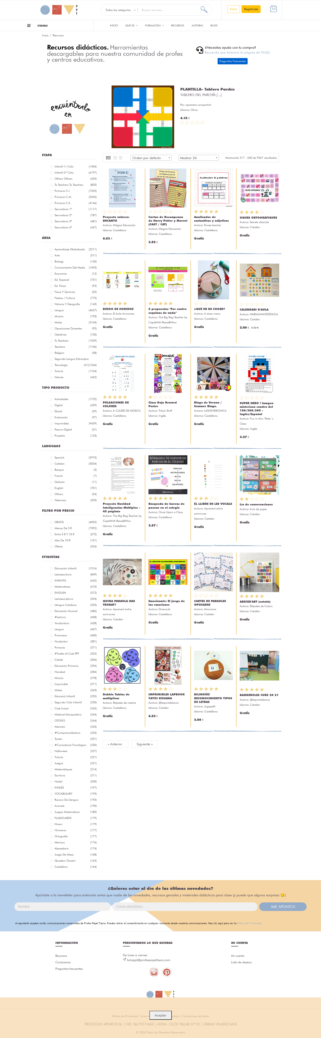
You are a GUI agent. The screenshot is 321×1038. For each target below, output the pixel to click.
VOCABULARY (76, 794)
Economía (76, 274)
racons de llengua (76, 800)
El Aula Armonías (123, 313)
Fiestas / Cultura (76, 298)
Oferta (76, 546)
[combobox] (151, 158)
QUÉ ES (131, 25)
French (76, 476)
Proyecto (76, 436)
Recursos (177, 25)
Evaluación (76, 417)
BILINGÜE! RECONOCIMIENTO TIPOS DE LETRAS (213, 698)
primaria (76, 647)
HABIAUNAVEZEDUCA (264, 314)
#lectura (76, 617)
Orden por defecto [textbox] (146, 158)
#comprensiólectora (76, 733)
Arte (76, 255)
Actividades (76, 399)
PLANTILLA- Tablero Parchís (207, 89)
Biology (76, 261)
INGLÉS (76, 787)
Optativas (76, 334)
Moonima (210, 609)
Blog (214, 25)
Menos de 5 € (76, 528)
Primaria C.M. (76, 197)
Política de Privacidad (249, 923)
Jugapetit (209, 706)
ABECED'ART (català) (255, 601)
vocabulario (76, 623)
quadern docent (76, 861)
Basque (76, 470)
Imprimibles (76, 423)
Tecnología (72, 365)
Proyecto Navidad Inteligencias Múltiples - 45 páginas (121, 507)
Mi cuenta (237, 956)
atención (76, 727)
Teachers (76, 347)
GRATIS (76, 522)
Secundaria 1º (76, 209)
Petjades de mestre (124, 702)
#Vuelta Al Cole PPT (76, 654)
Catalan (76, 464)
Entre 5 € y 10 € (76, 534)
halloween (76, 751)
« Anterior (115, 744)
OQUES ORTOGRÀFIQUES (258, 217)
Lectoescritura (76, 574)
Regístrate (251, 9)
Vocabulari (76, 641)
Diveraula (164, 609)
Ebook (76, 411)
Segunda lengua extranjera (76, 359)
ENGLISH (76, 593)
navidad (76, 672)
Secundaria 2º (76, 215)
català (76, 660)
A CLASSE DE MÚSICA (127, 410)
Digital (76, 405)
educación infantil (76, 568)
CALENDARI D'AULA (254, 309)
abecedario (76, 848)
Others (76, 494)
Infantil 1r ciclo (76, 166)
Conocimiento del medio (76, 267)
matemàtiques (76, 769)
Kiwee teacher (212, 225)
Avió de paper (258, 509)
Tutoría (76, 371)
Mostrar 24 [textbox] (188, 158)
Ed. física (76, 286)
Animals (76, 806)
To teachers (76, 341)
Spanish (76, 457)
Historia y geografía (76, 304)
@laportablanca (169, 702)
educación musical (76, 611)
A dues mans (212, 313)
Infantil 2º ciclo (76, 172)
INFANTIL (76, 580)
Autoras (197, 25)
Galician (76, 482)
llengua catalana (76, 605)
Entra (233, 9)
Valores (76, 377)
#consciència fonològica (76, 745)
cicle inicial (76, 708)
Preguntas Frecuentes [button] (232, 61)
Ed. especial (76, 280)
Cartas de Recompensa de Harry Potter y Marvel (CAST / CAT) (167, 220)
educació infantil (76, 696)
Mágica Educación (124, 225)
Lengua (76, 310)
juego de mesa (76, 854)
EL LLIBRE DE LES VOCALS (213, 503)
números (76, 830)
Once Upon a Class (171, 512)
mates (76, 690)
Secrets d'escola (259, 222)
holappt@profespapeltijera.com (148, 960)
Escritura (76, 775)
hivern (76, 824)
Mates (76, 322)
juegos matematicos (76, 812)
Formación (154, 25)
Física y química (76, 292)
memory (76, 842)
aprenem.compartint (198, 104)
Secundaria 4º (76, 227)
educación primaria (76, 666)
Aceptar (160, 1015)
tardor (76, 739)
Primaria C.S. (76, 203)
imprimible (76, 684)
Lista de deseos (241, 962)
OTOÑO (76, 721)
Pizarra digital (76, 429)
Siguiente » (145, 744)
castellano (76, 867)
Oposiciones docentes (76, 328)
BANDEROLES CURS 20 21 (259, 695)
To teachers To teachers (76, 185)
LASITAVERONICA (215, 410)
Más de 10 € (76, 540)
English (76, 488)
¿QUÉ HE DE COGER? (209, 309)
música (76, 678)
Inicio (114, 25)
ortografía (76, 836)
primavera (76, 635)
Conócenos (63, 962)
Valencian (76, 500)
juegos (76, 763)
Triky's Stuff (165, 410)
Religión (76, 353)
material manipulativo (76, 714)
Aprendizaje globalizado (76, 249)
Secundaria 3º (76, 221)
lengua (76, 629)
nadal (76, 781)
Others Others (76, 179)
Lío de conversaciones (256, 504)
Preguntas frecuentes (69, 969)
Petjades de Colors (261, 606)
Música (76, 316)
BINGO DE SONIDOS (118, 309)
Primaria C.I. (76, 191)
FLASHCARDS (76, 818)
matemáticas (76, 587)
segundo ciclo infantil (76, 702)
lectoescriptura (76, 599)
